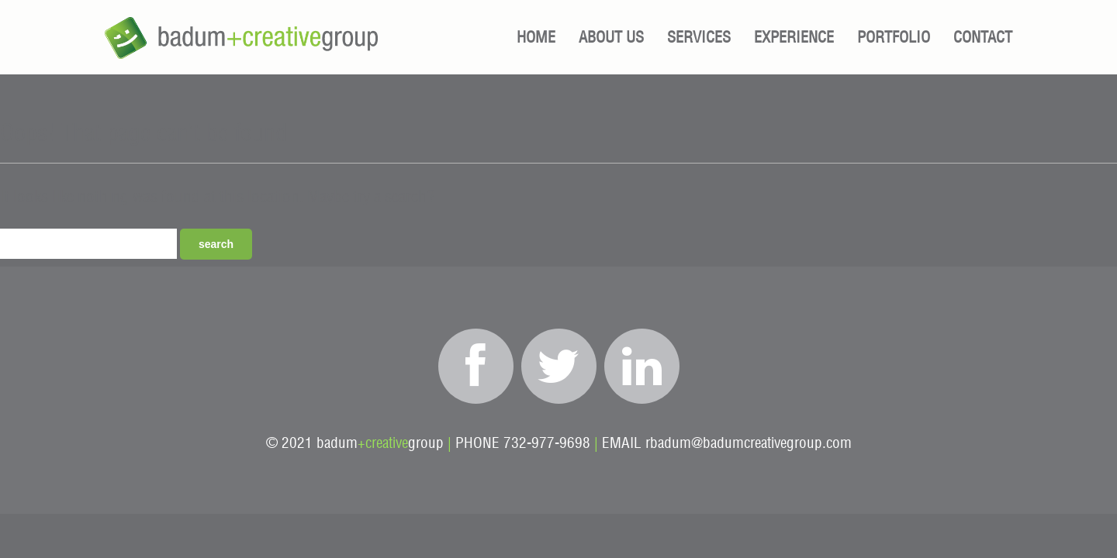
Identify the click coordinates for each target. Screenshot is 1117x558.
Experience (794, 38)
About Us (611, 38)
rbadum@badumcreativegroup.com (748, 443)
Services (699, 38)
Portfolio (893, 38)
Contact (982, 38)
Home (536, 38)
